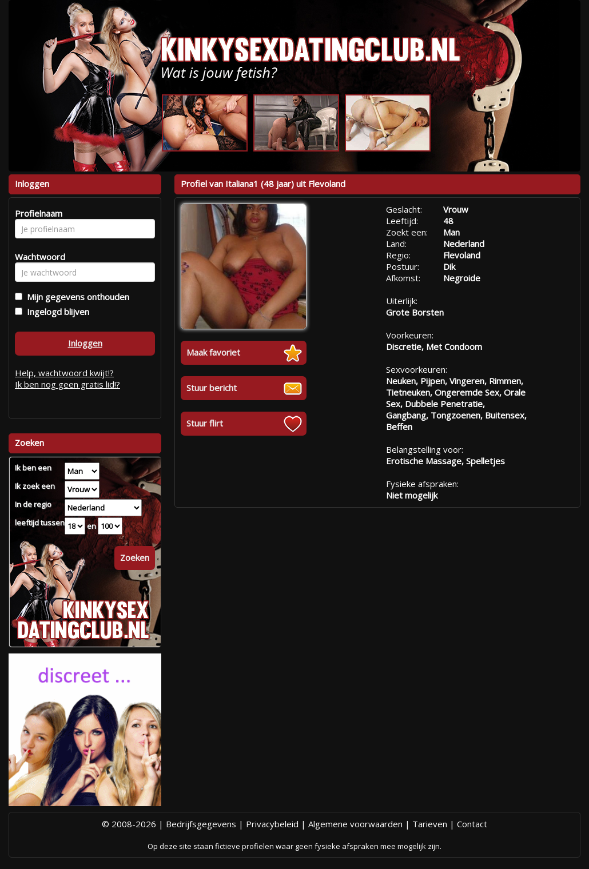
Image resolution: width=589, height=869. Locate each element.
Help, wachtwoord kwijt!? (64, 372)
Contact (472, 824)
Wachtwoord (37, 256)
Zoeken (134, 557)
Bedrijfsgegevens (201, 824)
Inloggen (85, 343)
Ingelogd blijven (55, 311)
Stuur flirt (204, 423)
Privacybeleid (272, 824)
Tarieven (429, 824)
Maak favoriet (213, 352)
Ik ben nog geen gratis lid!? (67, 384)
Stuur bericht (211, 387)
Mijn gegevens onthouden (75, 296)
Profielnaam (37, 213)
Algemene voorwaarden (355, 824)
